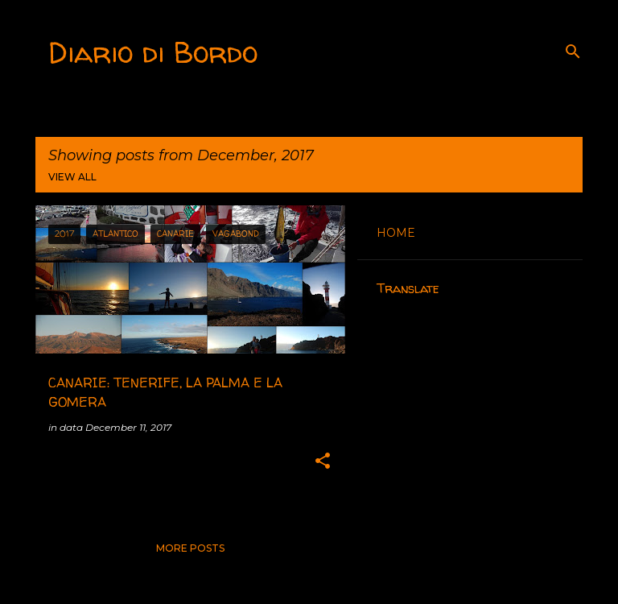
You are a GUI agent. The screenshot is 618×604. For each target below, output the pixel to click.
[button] (322, 462)
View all (72, 177)
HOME (396, 232)
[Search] (573, 51)
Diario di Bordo (153, 52)
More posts (190, 548)
